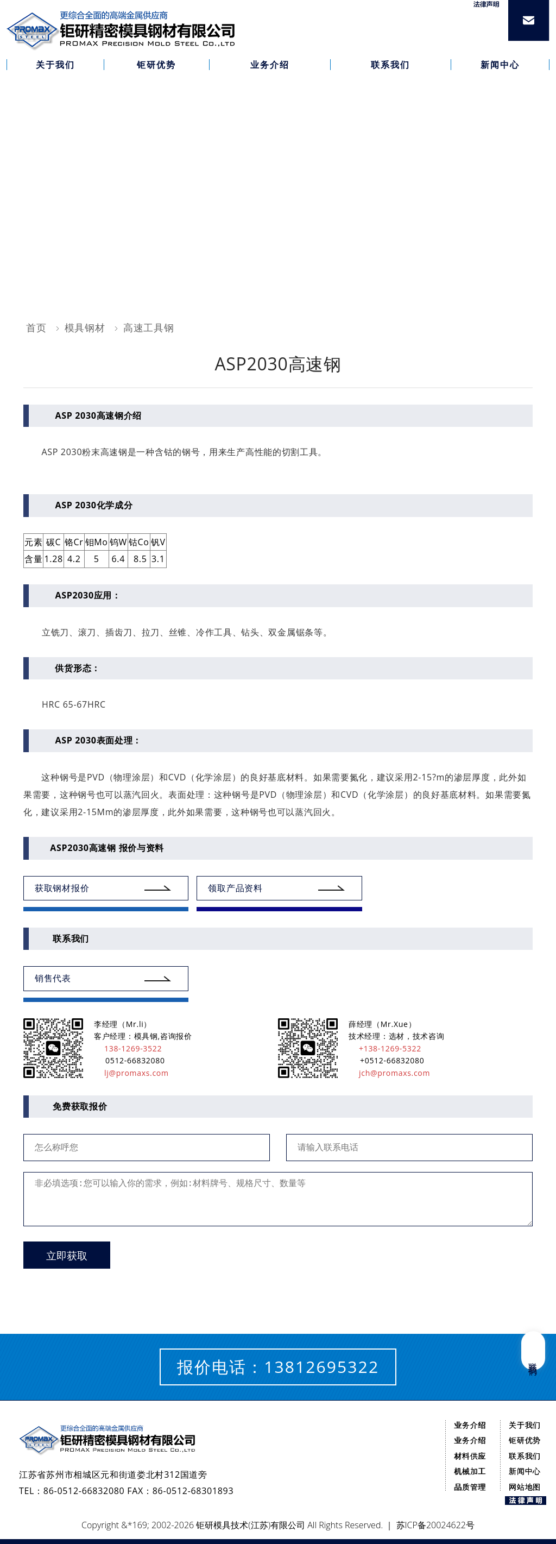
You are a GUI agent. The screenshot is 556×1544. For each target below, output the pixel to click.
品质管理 (470, 1487)
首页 (36, 327)
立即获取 (66, 1256)
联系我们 (525, 1456)
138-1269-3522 (128, 1048)
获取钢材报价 (62, 888)
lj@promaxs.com (131, 1073)
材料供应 (470, 1456)
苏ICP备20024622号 (435, 1525)
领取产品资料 (235, 888)
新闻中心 (525, 1471)
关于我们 (525, 1425)
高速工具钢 (148, 327)
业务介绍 (470, 1425)
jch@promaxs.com (389, 1073)
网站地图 (525, 1487)
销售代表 (53, 978)
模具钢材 (85, 327)
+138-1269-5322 (385, 1048)
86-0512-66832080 (84, 1491)
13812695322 (321, 1367)
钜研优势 (525, 1440)
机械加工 (470, 1471)
